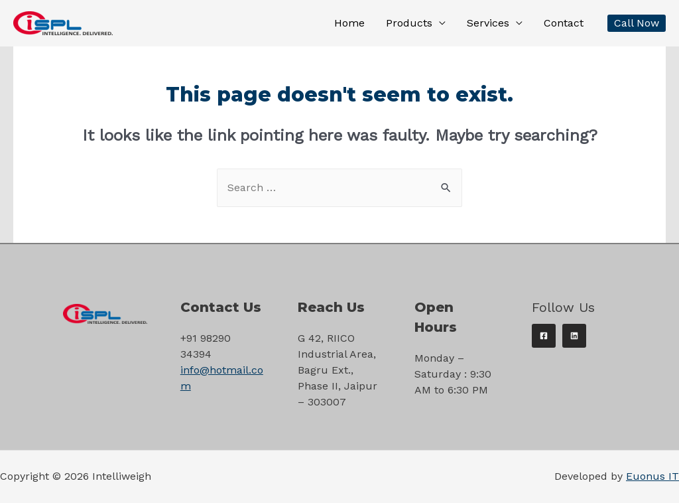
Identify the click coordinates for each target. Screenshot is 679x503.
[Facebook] (544, 336)
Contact (564, 23)
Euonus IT (652, 476)
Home (349, 23)
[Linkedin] (574, 336)
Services (488, 23)
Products (409, 23)
